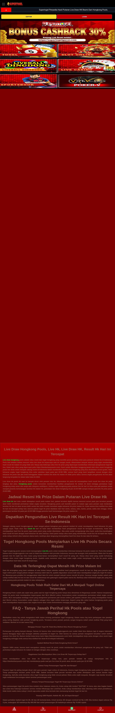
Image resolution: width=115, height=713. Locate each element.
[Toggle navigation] (3, 4)
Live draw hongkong (11, 460)
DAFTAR (29, 17)
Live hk (45, 551)
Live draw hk (8, 501)
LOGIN (84, 17)
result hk (31, 529)
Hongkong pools (25, 484)
